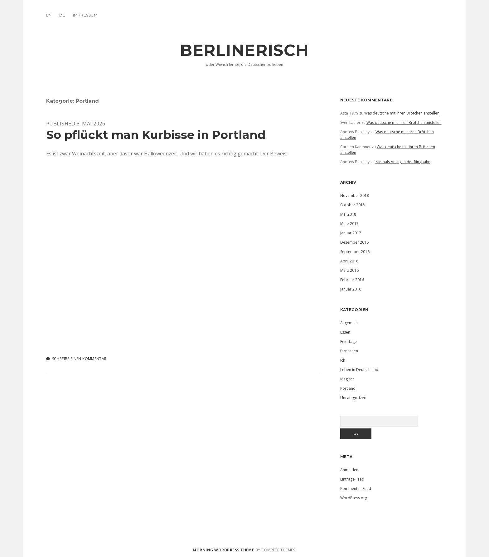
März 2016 (349, 270)
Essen (345, 332)
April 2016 (349, 261)
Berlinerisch (244, 50)
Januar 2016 (350, 289)
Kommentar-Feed (355, 488)
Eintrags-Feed (352, 479)
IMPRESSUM (85, 15)
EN (49, 15)
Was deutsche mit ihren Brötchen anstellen (401, 113)
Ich (342, 360)
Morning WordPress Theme (223, 550)
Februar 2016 (352, 279)
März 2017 (349, 223)
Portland (348, 388)
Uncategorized (353, 397)
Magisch (347, 379)
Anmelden (349, 469)
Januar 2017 (350, 233)
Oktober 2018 (352, 205)
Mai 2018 (348, 214)
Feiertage (348, 341)
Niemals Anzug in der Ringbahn (402, 161)
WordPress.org (353, 498)
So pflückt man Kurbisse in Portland (156, 135)
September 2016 (355, 251)
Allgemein (349, 322)
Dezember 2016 (354, 242)
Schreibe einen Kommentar (79, 358)
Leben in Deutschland (359, 369)
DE (62, 15)
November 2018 (354, 195)
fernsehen (349, 351)
